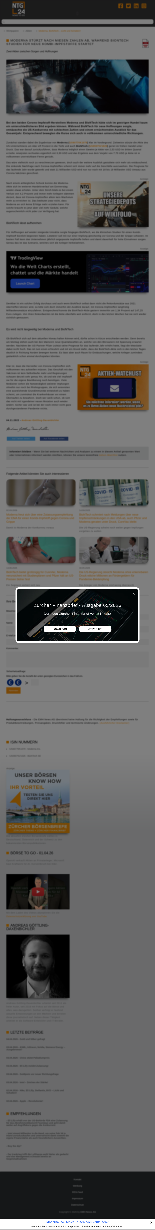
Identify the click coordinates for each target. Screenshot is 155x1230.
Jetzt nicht (95, 629)
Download (60, 629)
